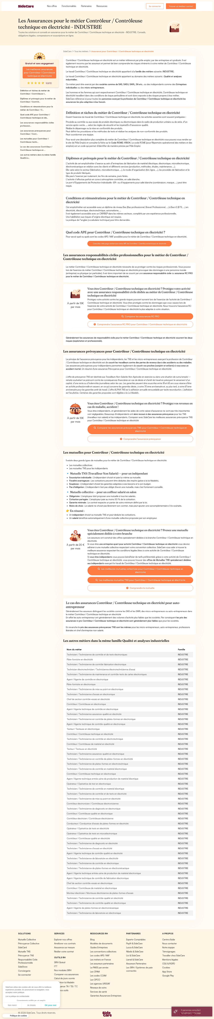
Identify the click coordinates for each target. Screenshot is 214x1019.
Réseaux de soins (98, 987)
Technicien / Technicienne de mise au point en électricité (94, 798)
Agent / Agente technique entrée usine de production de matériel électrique (102, 778)
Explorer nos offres (63, 939)
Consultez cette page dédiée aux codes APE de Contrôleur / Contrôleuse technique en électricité (129, 243)
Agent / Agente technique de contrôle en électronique (92, 709)
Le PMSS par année (99, 967)
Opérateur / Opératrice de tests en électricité (88, 828)
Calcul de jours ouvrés (64, 978)
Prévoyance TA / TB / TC (66, 986)
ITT (55, 966)
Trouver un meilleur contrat (181, 6)
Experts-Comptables (135, 939)
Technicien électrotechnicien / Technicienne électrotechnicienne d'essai (101, 669)
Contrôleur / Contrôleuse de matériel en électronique (92, 888)
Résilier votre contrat (64, 951)
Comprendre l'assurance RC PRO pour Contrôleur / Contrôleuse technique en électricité (140, 324)
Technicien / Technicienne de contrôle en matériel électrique (95, 788)
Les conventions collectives (103, 951)
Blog (92, 939)
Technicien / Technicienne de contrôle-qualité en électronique (96, 903)
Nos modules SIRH (62, 970)
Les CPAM (95, 971)
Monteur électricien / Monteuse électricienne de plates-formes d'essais (100, 893)
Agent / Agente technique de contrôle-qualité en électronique (96, 724)
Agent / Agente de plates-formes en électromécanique (93, 908)
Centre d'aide (168, 939)
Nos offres (52, 6)
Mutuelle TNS (24, 951)
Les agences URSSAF (100, 983)
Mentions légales (170, 959)
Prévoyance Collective (28, 943)
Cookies (166, 967)
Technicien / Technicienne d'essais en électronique (91, 694)
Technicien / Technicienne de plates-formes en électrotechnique (97, 763)
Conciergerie (24, 970)
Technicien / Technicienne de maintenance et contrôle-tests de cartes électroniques (107, 674)
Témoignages (168, 951)
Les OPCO (95, 979)
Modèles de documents (101, 943)
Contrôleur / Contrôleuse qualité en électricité (88, 838)
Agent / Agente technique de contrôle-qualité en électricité (95, 853)
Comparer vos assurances (66, 974)
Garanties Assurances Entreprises (105, 995)
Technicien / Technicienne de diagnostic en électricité (92, 843)
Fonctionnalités (69, 6)
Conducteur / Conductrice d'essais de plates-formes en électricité (98, 823)
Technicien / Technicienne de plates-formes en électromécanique (98, 868)
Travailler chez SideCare (173, 955)
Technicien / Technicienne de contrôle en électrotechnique (95, 739)
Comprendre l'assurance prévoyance (140, 439)
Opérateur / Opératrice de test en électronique (89, 783)
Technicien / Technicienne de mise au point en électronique (95, 689)
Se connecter (155, 6)
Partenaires (86, 6)
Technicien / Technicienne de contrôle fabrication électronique (96, 664)
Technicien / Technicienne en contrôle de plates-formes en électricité (100, 759)
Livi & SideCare (133, 955)
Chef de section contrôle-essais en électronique (89, 883)
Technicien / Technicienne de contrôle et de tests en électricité (97, 793)
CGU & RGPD (168, 963)
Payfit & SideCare (134, 943)
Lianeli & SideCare (134, 959)
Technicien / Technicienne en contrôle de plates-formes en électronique (101, 719)
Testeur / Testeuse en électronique (83, 729)
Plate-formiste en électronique (81, 684)
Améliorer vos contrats (65, 943)
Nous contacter (169, 943)
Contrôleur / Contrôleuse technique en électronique (91, 773)
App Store (167, 971)
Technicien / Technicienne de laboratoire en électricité (92, 858)
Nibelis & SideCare (134, 951)
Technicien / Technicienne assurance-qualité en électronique (95, 753)
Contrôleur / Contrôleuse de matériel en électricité (90, 744)
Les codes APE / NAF (100, 955)
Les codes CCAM (98, 975)
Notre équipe (168, 947)
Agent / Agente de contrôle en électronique (87, 679)
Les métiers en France (100, 959)
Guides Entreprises (99, 947)
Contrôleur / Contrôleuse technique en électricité (90, 734)
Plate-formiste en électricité (80, 659)
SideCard (22, 947)
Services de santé (98, 991)
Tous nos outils (61, 990)
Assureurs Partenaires (136, 963)
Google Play (168, 975)
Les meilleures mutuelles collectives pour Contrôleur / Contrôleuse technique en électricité (140, 570)
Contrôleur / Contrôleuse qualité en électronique (90, 813)
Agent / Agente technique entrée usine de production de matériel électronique (104, 873)
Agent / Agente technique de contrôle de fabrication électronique (98, 878)
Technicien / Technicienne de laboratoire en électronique (94, 913)
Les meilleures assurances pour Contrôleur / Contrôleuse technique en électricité (39, 72)
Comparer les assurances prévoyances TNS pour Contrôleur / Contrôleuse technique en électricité (140, 429)
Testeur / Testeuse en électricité (82, 749)
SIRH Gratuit (59, 962)
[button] (15, 1016)
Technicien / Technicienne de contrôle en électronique (93, 863)
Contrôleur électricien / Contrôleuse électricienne (90, 818)
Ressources (101, 6)
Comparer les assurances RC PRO (140, 316)
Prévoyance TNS (26, 955)
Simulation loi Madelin (64, 982)
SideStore (22, 966)
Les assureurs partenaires (102, 963)
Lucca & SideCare (134, 947)
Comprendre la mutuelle (140, 588)
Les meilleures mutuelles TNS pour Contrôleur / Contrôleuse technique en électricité (140, 580)
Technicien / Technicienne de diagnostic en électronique (93, 808)
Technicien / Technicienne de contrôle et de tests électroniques (97, 654)
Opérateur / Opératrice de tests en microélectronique (92, 833)
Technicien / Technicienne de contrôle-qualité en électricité (95, 898)
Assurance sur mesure (64, 947)
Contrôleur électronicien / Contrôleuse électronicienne (93, 803)
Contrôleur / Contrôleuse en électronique (86, 704)
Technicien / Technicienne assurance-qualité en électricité (94, 714)
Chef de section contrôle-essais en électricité (88, 699)
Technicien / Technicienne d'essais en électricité (89, 848)
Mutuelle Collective (27, 939)
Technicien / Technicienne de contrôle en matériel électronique (97, 768)
